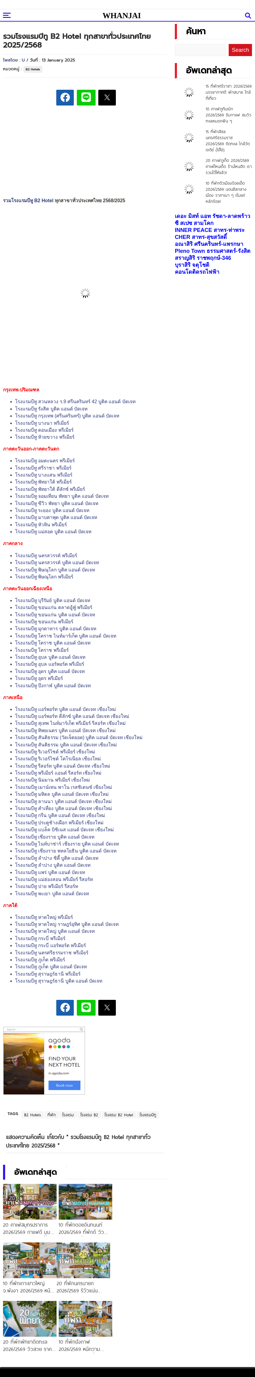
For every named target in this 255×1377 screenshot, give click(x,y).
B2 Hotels (33, 69)
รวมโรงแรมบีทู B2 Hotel (28, 200)
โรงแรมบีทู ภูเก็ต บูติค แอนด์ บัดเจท (51, 966)
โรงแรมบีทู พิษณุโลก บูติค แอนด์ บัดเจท (55, 569)
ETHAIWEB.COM (173, 1371)
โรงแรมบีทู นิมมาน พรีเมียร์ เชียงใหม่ (52, 779)
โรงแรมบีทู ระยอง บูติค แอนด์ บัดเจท (52, 510)
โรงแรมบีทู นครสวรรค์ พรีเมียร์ (46, 555)
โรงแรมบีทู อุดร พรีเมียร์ (39, 678)
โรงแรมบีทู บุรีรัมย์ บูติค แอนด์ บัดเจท (52, 600)
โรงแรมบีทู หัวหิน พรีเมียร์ (41, 524)
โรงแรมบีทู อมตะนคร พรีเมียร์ (45, 460)
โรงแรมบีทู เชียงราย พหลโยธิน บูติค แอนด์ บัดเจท (65, 850)
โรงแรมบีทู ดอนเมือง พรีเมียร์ (44, 430)
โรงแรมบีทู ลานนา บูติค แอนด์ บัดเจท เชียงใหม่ (63, 801)
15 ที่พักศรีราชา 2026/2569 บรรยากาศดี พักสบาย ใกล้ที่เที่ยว (229, 92)
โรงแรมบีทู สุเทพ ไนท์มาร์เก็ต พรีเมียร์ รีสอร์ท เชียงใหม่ (70, 723)
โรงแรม (68, 1115)
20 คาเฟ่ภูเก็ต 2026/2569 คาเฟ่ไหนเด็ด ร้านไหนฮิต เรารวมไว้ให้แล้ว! (229, 166)
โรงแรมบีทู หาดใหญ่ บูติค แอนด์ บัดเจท (55, 931)
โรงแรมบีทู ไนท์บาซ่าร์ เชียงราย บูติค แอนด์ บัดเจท (67, 843)
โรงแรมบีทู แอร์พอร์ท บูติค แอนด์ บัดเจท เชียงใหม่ (65, 709)
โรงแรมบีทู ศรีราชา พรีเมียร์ (43, 468)
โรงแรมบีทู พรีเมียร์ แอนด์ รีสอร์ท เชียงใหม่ (58, 773)
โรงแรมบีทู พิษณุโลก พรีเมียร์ (44, 576)
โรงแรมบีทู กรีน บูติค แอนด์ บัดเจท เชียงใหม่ (60, 815)
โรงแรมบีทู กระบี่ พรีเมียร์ (40, 938)
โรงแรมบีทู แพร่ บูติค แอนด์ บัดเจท (50, 872)
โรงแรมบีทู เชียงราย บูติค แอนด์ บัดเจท (54, 836)
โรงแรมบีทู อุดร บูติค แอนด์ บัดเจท (50, 671)
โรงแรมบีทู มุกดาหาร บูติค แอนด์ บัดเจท (55, 628)
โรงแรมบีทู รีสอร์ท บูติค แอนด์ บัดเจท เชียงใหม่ (62, 766)
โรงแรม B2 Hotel (119, 1115)
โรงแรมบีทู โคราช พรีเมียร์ (42, 650)
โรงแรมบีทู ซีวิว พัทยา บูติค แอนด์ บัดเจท (56, 503)
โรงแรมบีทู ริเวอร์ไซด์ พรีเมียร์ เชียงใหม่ (55, 751)
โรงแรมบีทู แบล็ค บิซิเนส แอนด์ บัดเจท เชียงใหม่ (64, 829)
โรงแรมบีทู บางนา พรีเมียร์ (42, 423)
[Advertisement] (94, 152)
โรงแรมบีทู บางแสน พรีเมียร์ (43, 474)
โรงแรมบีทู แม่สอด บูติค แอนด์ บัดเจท (53, 531)
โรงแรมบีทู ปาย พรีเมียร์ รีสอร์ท (46, 886)
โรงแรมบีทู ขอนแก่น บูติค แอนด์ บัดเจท (55, 614)
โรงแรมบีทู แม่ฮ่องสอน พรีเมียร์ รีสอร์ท (54, 879)
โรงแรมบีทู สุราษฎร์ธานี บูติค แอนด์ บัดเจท (58, 980)
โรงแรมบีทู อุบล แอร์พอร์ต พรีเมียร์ (49, 664)
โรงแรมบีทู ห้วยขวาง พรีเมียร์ (44, 437)
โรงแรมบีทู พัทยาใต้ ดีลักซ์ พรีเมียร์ (50, 489)
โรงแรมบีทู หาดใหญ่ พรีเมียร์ (44, 917)
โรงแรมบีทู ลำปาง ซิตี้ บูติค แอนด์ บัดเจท (56, 858)
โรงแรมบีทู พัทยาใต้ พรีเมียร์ (43, 481)
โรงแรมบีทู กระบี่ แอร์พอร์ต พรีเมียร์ (50, 945)
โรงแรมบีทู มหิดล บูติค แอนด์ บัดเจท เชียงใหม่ (62, 794)
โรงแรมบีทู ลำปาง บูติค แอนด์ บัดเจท (52, 865)
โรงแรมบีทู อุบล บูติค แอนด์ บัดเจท (50, 657)
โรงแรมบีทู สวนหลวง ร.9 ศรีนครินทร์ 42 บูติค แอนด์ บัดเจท (75, 401)
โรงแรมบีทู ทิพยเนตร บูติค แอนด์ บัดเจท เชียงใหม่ (65, 730)
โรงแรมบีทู (148, 1115)
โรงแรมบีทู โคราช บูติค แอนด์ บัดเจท (52, 642)
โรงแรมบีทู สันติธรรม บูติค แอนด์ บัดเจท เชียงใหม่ (66, 744)
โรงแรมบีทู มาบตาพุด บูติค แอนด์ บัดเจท (56, 517)
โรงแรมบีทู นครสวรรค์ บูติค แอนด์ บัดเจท (57, 562)
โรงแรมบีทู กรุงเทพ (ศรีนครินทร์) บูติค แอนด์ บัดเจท (67, 415)
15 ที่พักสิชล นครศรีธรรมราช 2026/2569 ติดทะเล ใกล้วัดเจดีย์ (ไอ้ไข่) (228, 141)
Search (240, 50)
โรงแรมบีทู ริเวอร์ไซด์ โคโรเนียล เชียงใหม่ (58, 758)
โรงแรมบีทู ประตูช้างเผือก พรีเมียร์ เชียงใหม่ (59, 822)
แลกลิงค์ (237, 1326)
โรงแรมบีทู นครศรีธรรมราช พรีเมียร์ (51, 952)
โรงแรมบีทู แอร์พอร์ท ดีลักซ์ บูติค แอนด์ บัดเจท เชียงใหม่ (72, 716)
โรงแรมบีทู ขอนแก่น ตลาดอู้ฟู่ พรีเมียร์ (53, 607)
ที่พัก (51, 1115)
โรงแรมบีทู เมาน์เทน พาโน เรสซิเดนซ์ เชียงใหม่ (63, 787)
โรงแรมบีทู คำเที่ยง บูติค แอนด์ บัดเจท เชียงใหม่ (63, 808)
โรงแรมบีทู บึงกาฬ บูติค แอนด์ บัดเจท (53, 685)
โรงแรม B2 (89, 1115)
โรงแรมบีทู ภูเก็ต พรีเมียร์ (40, 959)
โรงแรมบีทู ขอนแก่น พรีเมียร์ (44, 621)
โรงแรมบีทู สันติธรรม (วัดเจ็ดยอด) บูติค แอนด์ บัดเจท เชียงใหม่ (78, 737)
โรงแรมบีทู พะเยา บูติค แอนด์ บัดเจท (52, 893)
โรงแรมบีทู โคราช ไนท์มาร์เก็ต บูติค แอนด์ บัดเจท (65, 635)
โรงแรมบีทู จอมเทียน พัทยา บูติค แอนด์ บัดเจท (62, 496)
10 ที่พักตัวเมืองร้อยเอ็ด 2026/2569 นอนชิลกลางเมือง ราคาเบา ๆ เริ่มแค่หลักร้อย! (226, 192)
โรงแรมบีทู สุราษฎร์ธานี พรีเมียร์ (47, 974)
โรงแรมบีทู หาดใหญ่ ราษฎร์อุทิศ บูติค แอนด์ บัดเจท (67, 924)
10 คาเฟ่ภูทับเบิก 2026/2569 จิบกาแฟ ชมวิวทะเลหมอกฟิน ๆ (228, 115)
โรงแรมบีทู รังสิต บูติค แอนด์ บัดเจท (51, 408)
